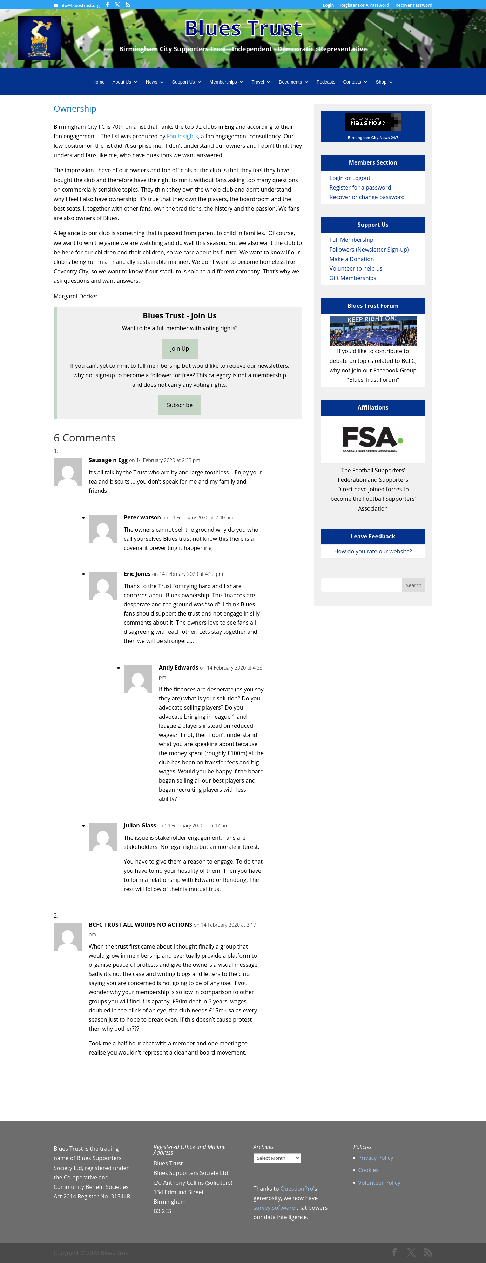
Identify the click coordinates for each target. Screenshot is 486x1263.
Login (328, 5)
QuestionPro (297, 1188)
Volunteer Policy (379, 1182)
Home (99, 82)
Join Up (179, 348)
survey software (274, 1207)
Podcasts (326, 82)
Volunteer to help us (356, 268)
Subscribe (180, 405)
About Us (122, 82)
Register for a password (360, 187)
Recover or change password (367, 197)
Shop (381, 82)
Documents (290, 82)
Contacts (352, 82)
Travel (258, 82)
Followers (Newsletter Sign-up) (369, 249)
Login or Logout (350, 178)
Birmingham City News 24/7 (373, 137)
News (151, 82)
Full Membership (351, 240)
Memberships (223, 82)
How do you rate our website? (373, 551)
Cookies (368, 1170)
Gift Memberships (353, 278)
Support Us (183, 82)
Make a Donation (352, 259)
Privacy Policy (375, 1158)
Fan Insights (182, 136)
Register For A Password (364, 5)
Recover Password (414, 5)
